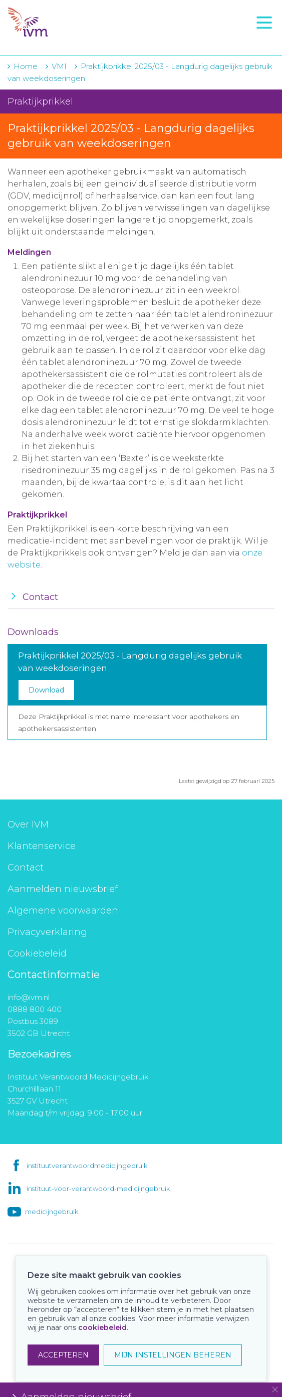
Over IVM (28, 824)
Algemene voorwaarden (63, 910)
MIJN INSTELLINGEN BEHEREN (172, 1355)
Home (26, 66)
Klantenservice (42, 846)
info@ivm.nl (29, 997)
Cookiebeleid (37, 953)
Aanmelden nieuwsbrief (63, 889)
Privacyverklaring (47, 932)
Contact (26, 867)
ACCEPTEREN (63, 1355)
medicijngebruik (51, 1212)
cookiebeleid (102, 1327)
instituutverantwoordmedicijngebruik (87, 1166)
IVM (69, 23)
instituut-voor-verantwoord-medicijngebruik (98, 1188)
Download (46, 690)
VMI (59, 66)
